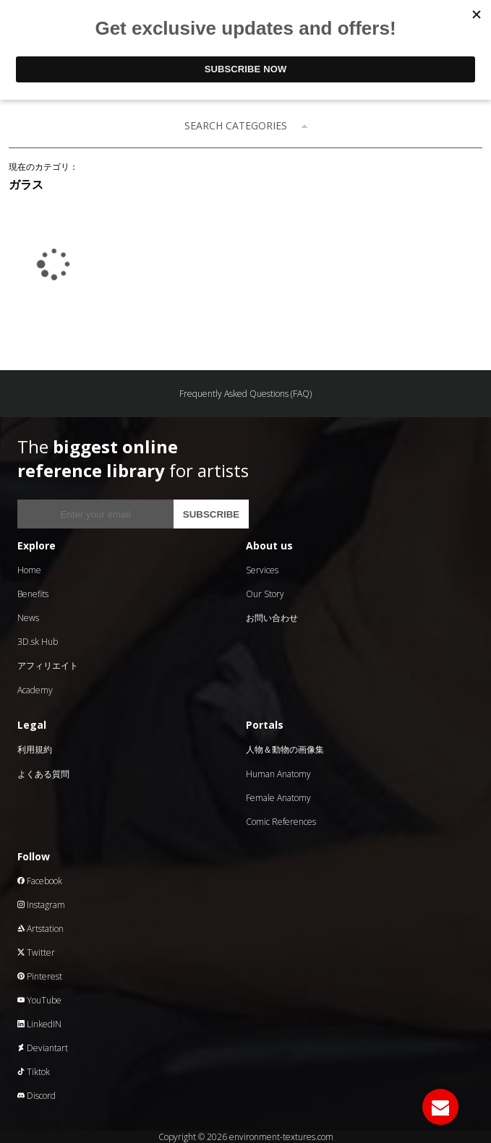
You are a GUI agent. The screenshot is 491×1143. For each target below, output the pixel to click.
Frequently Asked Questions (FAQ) (245, 394)
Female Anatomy (278, 798)
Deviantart (42, 1048)
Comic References (281, 821)
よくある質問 (43, 774)
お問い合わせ (272, 618)
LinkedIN (39, 1024)
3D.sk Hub (37, 641)
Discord (36, 1096)
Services (262, 570)
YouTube (39, 1000)
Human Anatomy (278, 774)
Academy (35, 690)
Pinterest (39, 976)
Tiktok (33, 1072)
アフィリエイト (47, 665)
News (28, 618)
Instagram (41, 905)
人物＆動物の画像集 (285, 749)
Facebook (39, 881)
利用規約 (34, 749)
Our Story (265, 594)
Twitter (36, 952)
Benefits (32, 594)
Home (29, 570)
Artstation (40, 928)
